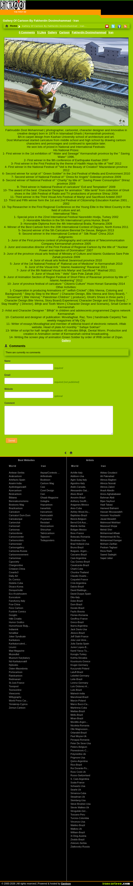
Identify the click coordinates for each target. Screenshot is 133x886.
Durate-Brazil (77, 608)
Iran (111, 32)
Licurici (12, 647)
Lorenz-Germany (79, 682)
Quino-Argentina (79, 761)
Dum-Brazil (76, 604)
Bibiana (13, 497)
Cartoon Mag (47, 483)
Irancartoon (46, 511)
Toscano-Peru (77, 814)
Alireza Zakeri (107, 487)
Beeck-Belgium (78, 519)
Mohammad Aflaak (110, 533)
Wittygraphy (15, 697)
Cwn (42, 494)
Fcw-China (14, 604)
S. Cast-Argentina (79, 779)
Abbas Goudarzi (108, 472)
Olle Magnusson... (80, 729)
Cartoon (64, 32)
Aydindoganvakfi (17, 487)
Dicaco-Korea (16, 586)
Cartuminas (15, 558)
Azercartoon (15, 490)
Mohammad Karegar (111, 540)
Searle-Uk (75, 789)
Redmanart (15, 679)
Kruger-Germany (79, 665)
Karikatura (14, 640)
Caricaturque (15, 519)
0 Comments (27, 32)
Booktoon (45, 479)
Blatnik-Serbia (77, 526)
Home (11, 25)
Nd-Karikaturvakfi (18, 661)
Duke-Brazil (76, 600)
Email (7, 375)
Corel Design (47, 490)
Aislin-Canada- (78, 487)
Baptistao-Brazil (78, 515)
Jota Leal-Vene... (79, 640)
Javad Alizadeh (108, 519)
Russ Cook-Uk (78, 771)
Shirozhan (45, 529)
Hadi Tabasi (106, 504)
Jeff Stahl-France (79, 636)
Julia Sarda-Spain (79, 643)
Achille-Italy (76, 472)
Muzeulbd (14, 654)
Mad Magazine (16, 650)
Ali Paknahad (107, 476)
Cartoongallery (16, 547)
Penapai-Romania (79, 739)
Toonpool (13, 686)
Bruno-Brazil (77, 547)
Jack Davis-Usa (78, 629)
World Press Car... (18, 700)
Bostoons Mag (16, 504)
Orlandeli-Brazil (78, 732)
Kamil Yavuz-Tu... (79, 650)
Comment (9, 403)
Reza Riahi (106, 551)
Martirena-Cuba (78, 707)
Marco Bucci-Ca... (79, 704)
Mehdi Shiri (106, 529)
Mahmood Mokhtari (110, 522)
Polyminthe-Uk (78, 754)
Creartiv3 (13, 572)
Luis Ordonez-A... (79, 686)
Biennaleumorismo (18, 501)
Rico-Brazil (76, 764)
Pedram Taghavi (108, 547)
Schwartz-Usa (77, 786)
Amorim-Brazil (77, 497)
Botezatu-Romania (80, 536)
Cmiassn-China (17, 568)
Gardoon (66, 883)
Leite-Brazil (76, 679)
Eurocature (14, 597)
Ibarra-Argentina (79, 625)
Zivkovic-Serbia (78, 843)
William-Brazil (77, 832)
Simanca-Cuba (78, 793)
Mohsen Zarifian (108, 544)
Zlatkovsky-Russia (80, 846)
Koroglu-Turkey (78, 654)
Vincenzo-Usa (77, 821)
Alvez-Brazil (76, 494)
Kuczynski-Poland (79, 668)
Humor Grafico (16, 622)
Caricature (14, 511)
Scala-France (77, 782)
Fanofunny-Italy (17, 600)
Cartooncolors (16, 540)
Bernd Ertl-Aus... (79, 522)
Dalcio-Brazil (77, 586)
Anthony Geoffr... (79, 501)
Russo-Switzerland (80, 775)
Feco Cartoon (16, 608)
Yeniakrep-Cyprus (18, 704)
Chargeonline (16, 565)
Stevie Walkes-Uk (79, 807)
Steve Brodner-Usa (80, 804)
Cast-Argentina (78, 558)
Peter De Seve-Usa (80, 743)
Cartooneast (15, 544)
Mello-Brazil (76, 714)
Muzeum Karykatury (19, 657)
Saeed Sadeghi (108, 554)
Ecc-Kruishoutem (18, 593)
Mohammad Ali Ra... (110, 536)
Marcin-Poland (78, 700)
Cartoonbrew (15, 533)
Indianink (13, 629)
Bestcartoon (15, 494)
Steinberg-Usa (78, 800)
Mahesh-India (77, 693)
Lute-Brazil (76, 690)
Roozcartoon (47, 526)
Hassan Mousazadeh (111, 511)
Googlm (13, 615)
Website (8, 389)
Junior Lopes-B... (79, 647)
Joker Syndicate (17, 636)
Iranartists (45, 508)
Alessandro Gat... (79, 490)
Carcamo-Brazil (78, 554)
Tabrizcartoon (47, 533)
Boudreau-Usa (78, 540)
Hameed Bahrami (109, 508)
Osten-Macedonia (18, 668)
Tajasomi (45, 536)
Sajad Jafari (106, 558)
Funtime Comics (17, 611)
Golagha (44, 501)
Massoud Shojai (108, 526)
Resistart (45, 522)
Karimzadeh (46, 515)
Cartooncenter (16, 536)
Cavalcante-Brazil (79, 565)
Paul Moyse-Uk (78, 736)
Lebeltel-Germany (79, 675)
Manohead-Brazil (79, 697)
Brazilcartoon (16, 508)
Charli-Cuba (76, 568)
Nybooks (13, 665)
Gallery (52, 32)
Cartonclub (14, 522)
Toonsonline (15, 690)
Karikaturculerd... (18, 643)
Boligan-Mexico (78, 529)
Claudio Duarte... (79, 576)
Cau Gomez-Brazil (80, 561)
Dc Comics (14, 579)
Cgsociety (14, 561)
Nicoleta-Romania (79, 725)
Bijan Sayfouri (107, 501)
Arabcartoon (15, 476)
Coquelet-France (79, 579)
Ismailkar (13, 633)
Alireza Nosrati (107, 483)
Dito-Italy (75, 597)
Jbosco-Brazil (77, 633)
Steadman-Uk (77, 796)
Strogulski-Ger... (78, 811)
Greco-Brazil (77, 622)
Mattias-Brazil (77, 711)
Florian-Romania (79, 615)
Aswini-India (15, 483)
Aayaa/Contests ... (50, 472)
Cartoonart (14, 526)
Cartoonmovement (18, 554)
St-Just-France (16, 682)
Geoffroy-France (79, 618)
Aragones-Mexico (79, 504)
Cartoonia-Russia (18, 551)
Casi (42, 487)
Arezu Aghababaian (110, 494)
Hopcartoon (46, 504)
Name (7, 361)
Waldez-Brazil (77, 825)
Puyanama (46, 519)
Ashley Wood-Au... (80, 511)
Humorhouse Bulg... (19, 625)
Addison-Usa (77, 476)
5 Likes (41, 32)
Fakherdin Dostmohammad (89, 32)
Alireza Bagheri (108, 479)
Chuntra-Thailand (79, 572)
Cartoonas (14, 529)
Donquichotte (16, 590)
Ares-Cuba (76, 508)
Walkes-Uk (76, 828)
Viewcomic (14, 693)
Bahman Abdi (107, 497)
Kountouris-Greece (80, 661)
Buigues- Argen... (79, 551)
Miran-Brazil (76, 718)
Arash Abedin (107, 490)
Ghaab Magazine (49, 497)
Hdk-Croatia (15, 618)
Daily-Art (13, 576)
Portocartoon (15, 672)
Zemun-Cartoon (17, 707)
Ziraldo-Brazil (77, 839)
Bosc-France (77, 533)
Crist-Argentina (78, 583)
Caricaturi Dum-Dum (19, 515)
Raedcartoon (15, 675)
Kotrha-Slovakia (78, 657)
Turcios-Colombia (79, 818)
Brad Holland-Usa (79, 544)
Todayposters (47, 540)
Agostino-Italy (77, 483)
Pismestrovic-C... (79, 750)
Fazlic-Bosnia (77, 611)
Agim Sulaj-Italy (78, 479)
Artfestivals (46, 476)
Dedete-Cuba (16, 583)
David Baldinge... (79, 590)
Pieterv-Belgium (78, 747)
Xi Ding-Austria (78, 836)
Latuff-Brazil (76, 672)
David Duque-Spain (80, 593)
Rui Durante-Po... (79, 768)
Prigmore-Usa (77, 757)
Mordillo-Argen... (79, 722)
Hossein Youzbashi (110, 515)
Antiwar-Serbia (16, 472)
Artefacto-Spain (17, 479)
